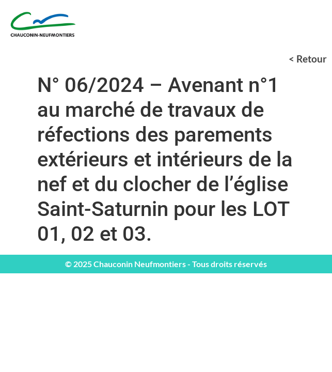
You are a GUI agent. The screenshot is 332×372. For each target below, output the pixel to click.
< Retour (308, 59)
